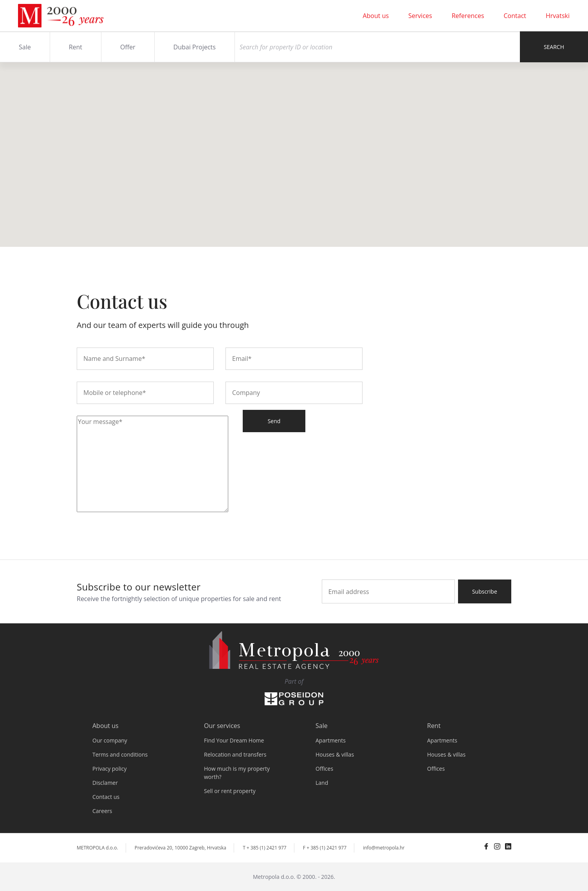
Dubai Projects (194, 47)
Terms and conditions (120, 754)
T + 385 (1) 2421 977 (265, 847)
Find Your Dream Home (234, 740)
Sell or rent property (230, 791)
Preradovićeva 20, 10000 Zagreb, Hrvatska (180, 847)
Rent (75, 47)
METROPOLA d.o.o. (97, 847)
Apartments (331, 740)
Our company (109, 740)
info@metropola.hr (383, 847)
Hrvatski (558, 15)
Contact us (105, 796)
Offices (324, 768)
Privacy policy (109, 768)
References (468, 15)
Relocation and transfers (235, 754)
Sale (25, 47)
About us (376, 15)
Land (322, 782)
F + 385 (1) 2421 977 (324, 847)
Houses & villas (335, 754)
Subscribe (484, 591)
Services (420, 15)
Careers (102, 811)
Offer (127, 47)
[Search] (377, 46)
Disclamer (105, 782)
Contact (515, 15)
